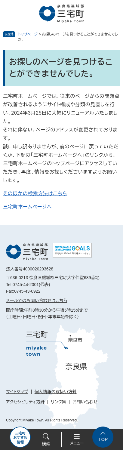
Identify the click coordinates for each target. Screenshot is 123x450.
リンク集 (58, 401)
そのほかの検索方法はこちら (35, 193)
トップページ (28, 34)
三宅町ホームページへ (27, 206)
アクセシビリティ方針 (25, 401)
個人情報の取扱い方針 (56, 391)
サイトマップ (17, 391)
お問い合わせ (84, 401)
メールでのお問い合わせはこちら (36, 300)
